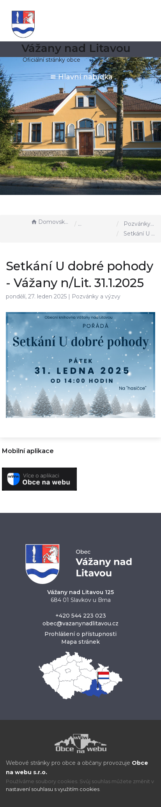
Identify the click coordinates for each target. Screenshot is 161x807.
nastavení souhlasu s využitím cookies (52, 789)
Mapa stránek (80, 641)
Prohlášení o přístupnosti (80, 633)
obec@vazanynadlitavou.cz (80, 623)
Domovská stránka (50, 221)
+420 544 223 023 (80, 615)
